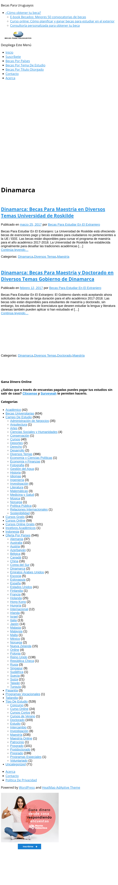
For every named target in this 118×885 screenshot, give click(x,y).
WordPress (27, 787)
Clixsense (30, 393)
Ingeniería (17, 480)
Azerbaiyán (18, 550)
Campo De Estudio (19, 417)
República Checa (22, 661)
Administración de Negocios (29, 421)
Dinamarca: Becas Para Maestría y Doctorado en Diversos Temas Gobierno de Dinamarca (57, 275)
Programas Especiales (25, 757)
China (14, 561)
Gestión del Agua (22, 469)
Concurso (17, 705)
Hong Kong (18, 602)
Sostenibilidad (20, 513)
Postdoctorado (20, 749)
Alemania (16, 539)
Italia (13, 620)
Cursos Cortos (20, 712)
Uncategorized (16, 764)
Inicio (9, 52)
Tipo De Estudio (17, 701)
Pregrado (16, 753)
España (15, 583)
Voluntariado (19, 760)
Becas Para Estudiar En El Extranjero (74, 224)
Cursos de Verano (22, 716)
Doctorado (64, 355)
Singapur (16, 668)
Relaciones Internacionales (29, 509)
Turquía (15, 686)
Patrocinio (17, 742)
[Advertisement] (59, 99)
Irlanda (15, 613)
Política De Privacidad (21, 780)
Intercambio (18, 727)
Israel (14, 616)
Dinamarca (25, 256)
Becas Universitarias (20, 413)
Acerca (10, 78)
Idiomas (15, 476)
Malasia (15, 627)
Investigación (19, 483)
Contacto (12, 74)
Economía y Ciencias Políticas (31, 458)
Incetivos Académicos (21, 528)
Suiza (14, 679)
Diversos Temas (45, 256)
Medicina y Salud (22, 494)
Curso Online (19, 709)
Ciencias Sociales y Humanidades (34, 432)
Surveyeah (49, 393)
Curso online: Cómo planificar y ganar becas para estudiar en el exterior (62, 21)
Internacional (19, 609)
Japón (14, 624)
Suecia (15, 675)
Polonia (15, 653)
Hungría (15, 605)
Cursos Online (15, 520)
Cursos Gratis (15, 517)
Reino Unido (18, 657)
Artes (13, 428)
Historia (15, 472)
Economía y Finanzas (25, 461)
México (15, 638)
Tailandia (12, 698)
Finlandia (16, 590)
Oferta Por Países (18, 535)
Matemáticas (19, 491)
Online (14, 650)
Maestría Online (21, 738)
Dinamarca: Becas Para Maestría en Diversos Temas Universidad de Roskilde (53, 212)
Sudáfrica (16, 672)
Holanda (16, 598)
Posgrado (17, 746)
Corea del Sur (20, 565)
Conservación (19, 435)
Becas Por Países (18, 61)
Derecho (16, 446)
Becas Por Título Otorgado (25, 69)
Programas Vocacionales (23, 694)
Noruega (16, 502)
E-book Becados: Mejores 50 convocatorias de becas (48, 17)
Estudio (15, 723)
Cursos (15, 439)
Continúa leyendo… (14, 250)
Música (15, 498)
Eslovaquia (17, 579)
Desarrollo (17, 450)
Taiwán (15, 683)
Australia (16, 542)
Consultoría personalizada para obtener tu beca (45, 25)
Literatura (16, 487)
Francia (15, 594)
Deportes (16, 443)
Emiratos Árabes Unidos (27, 572)
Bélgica (15, 554)
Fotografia (17, 465)
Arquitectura (18, 424)
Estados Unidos (21, 587)
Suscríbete (13, 56)
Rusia (14, 664)
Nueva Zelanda (20, 646)
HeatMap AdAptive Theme (61, 787)
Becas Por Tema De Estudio (25, 65)
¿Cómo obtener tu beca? (23, 13)
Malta (14, 635)
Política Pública (21, 506)
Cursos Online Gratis (20, 524)
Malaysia (16, 631)
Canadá (15, 557)
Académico (13, 410)
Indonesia (12, 531)
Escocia (15, 576)
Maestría (63, 256)
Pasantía (12, 690)
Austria (15, 546)
